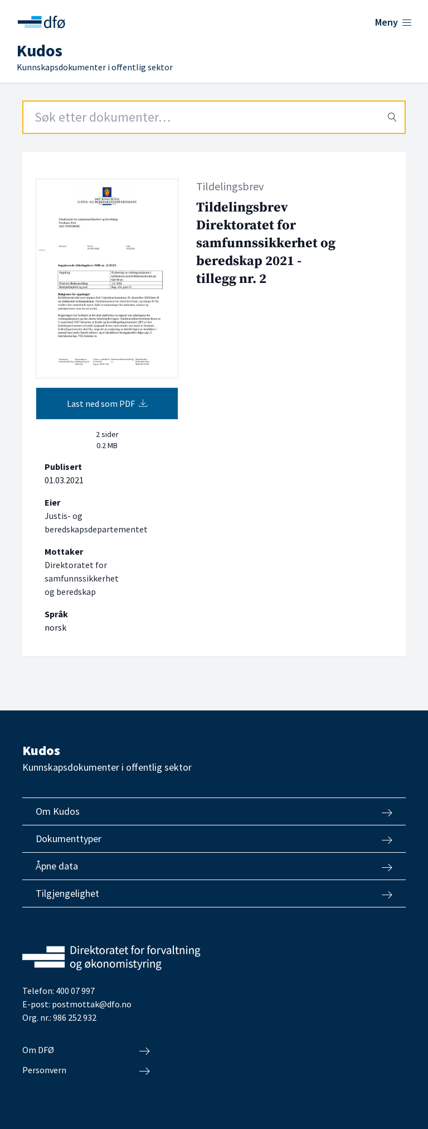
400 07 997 (75, 990)
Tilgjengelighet (214, 893)
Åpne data (214, 866)
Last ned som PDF (107, 403)
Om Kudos (214, 811)
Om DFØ (86, 1050)
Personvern (86, 1070)
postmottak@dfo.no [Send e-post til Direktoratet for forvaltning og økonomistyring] (92, 1004)
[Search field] (214, 117)
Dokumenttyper (214, 838)
